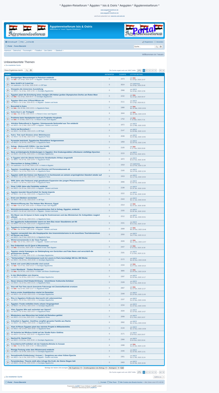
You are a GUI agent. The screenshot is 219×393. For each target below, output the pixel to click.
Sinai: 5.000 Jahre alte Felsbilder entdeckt (29, 186)
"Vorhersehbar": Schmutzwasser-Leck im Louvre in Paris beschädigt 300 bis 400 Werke (49, 258)
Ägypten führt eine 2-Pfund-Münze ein (27, 100)
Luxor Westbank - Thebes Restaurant (27, 269)
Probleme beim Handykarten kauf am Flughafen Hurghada (36, 118)
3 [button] (149, 70)
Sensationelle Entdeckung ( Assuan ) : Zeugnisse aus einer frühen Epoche (43, 355)
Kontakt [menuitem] (103, 382)
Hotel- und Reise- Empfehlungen (48, 271)
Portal (10, 46)
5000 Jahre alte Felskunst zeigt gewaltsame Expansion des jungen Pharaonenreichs (47, 181)
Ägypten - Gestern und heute (46, 79)
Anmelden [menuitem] (159, 42)
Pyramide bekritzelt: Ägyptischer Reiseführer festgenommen (37, 141)
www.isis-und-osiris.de (118, 16)
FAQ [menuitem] (22, 42)
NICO (16, 91)
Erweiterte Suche (161, 46)
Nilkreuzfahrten (42, 346)
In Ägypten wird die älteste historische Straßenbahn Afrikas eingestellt (42, 158)
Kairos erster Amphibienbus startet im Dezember (32, 292)
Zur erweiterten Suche (13, 65)
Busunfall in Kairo (19, 106)
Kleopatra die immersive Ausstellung (27, 89)
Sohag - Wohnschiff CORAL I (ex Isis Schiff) (30, 146)
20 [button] (160, 70)
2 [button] (146, 70)
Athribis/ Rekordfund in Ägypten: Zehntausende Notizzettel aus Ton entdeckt (44, 123)
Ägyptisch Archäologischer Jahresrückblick (30, 227)
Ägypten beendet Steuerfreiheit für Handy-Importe (33, 192)
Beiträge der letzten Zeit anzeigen (63, 368)
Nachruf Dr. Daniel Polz (21, 338)
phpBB (77, 386)
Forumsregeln (27, 50)
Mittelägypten (41, 148)
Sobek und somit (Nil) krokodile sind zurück (30, 264)
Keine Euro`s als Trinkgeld (22, 112)
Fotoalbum (38, 50)
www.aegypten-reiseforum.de (109, 13)
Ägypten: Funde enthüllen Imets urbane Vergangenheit (35, 304)
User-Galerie (48, 50)
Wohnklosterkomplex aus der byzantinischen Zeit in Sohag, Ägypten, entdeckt (45, 209)
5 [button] (155, 70)
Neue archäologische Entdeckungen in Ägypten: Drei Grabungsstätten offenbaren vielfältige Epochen (55, 152)
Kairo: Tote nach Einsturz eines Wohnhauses (30, 135)
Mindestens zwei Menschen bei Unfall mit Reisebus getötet (36, 315)
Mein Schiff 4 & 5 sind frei (22, 83)
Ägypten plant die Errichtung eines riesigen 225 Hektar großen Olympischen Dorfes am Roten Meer (54, 95)
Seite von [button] (139, 70)
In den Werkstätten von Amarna (24, 275)
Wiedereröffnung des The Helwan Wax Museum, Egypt (34, 204)
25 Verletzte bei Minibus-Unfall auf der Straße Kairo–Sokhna (37, 332)
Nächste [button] (163, 70)
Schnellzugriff (12, 42)
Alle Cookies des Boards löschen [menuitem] (131, 382)
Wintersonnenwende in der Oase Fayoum (29, 240)
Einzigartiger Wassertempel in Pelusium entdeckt (32, 78)
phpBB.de (94, 387)
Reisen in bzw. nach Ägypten (47, 114)
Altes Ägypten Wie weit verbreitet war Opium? (31, 310)
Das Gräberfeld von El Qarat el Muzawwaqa (30, 246)
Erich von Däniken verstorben (24, 198)
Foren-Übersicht (20, 382)
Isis (15, 79)
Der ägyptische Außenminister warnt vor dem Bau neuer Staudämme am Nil (44, 222)
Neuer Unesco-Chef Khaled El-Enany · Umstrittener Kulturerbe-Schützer (42, 281)
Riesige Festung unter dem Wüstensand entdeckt (32, 350)
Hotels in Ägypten (47, 165)
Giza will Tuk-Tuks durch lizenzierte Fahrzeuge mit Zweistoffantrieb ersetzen (44, 287)
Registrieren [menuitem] (149, 42)
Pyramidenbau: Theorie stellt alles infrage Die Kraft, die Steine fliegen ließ (43, 361)
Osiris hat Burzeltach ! (20, 129)
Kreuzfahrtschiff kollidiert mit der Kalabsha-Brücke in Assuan (38, 344)
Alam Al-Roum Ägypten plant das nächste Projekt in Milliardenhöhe (40, 327)
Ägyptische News (43, 108)
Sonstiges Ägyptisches (45, 91)
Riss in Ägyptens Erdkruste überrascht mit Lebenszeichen (36, 298)
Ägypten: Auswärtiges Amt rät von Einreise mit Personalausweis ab (40, 169)
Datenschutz (17, 50)
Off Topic (44, 85)
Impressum (7, 50)
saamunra (17, 85)
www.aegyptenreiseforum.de (109, 10)
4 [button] (152, 70)
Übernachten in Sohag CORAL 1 (25, 163)
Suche (157, 46)
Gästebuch (59, 50)
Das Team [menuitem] (113, 382)
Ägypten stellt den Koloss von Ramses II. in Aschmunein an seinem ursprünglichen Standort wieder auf (56, 175)
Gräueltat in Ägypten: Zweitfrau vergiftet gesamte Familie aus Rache (41, 321)
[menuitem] (29, 42)
